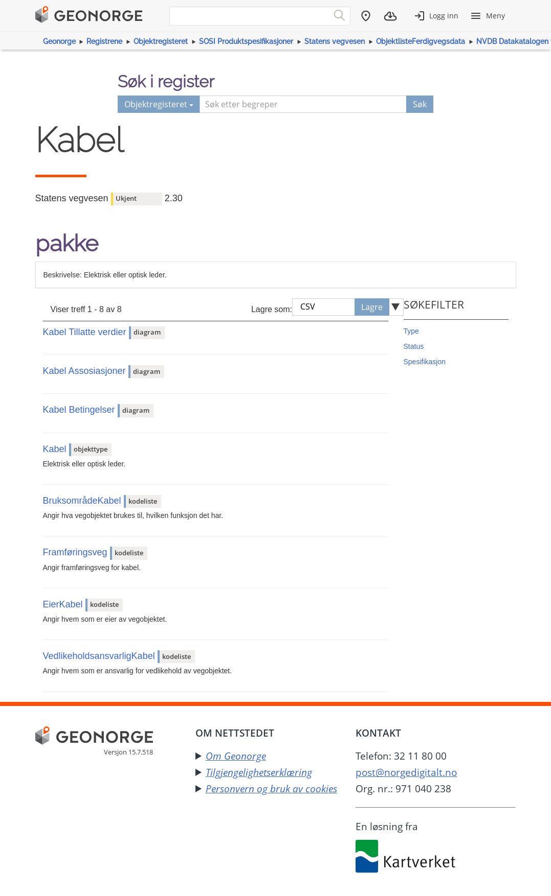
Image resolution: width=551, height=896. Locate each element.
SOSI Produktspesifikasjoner (246, 41)
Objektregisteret (161, 41)
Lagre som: (271, 309)
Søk (420, 104)
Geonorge (59, 41)
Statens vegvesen (334, 41)
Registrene (104, 41)
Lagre (372, 307)
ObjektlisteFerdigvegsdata (420, 41)
